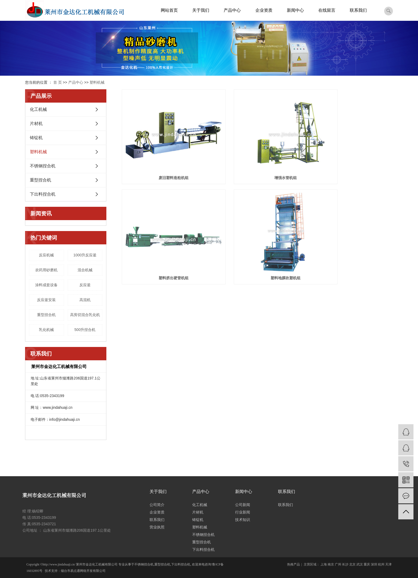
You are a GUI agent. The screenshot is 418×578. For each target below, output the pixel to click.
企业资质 (263, 10)
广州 (338, 564)
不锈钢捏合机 (42, 166)
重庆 (367, 564)
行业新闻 (242, 512)
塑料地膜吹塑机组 (164, 247)
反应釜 (85, 285)
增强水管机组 (257, 162)
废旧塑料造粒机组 (164, 162)
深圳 (374, 564)
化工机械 (38, 109)
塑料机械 (97, 82)
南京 (331, 564)
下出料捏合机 (42, 194)
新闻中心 (295, 10)
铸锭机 (36, 137)
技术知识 (242, 520)
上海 (323, 564)
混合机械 (85, 270)
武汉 (359, 564)
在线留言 (326, 10)
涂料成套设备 (46, 285)
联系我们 (358, 10)
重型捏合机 (40, 180)
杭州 (381, 564)
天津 (388, 564)
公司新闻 (242, 505)
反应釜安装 (46, 300)
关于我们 (200, 10)
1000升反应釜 (85, 255)
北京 (352, 564)
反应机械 (46, 255)
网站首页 (169, 10)
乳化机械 (46, 330)
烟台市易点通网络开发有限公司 (83, 571)
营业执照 (157, 527)
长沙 (345, 564)
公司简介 (157, 505)
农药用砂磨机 (46, 270)
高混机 (85, 300)
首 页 (57, 82)
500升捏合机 (84, 330)
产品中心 (232, 10)
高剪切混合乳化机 (85, 315)
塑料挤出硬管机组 (350, 162)
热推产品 (293, 564)
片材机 (36, 123)
